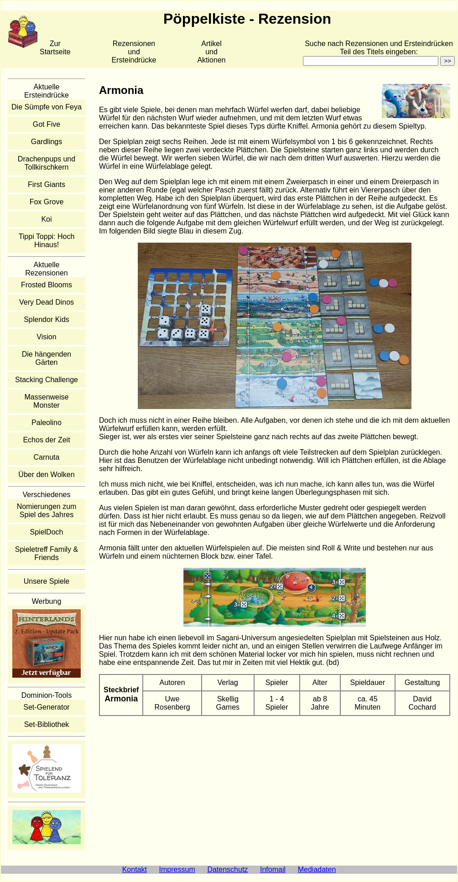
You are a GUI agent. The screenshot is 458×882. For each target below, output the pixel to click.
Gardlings (46, 141)
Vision (46, 337)
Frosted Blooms (46, 285)
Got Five (46, 124)
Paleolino (46, 422)
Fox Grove (47, 202)
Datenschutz (227, 869)
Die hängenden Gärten (47, 358)
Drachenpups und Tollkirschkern (46, 163)
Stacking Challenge (46, 380)
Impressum (177, 869)
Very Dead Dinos (46, 302)
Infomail (273, 869)
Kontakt (134, 869)
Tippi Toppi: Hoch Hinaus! (47, 241)
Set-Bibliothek (46, 724)
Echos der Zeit (46, 440)
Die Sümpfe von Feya (46, 107)
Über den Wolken (46, 474)
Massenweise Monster (47, 401)
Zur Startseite (55, 48)
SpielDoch (46, 532)
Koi (46, 219)
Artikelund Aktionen (211, 52)
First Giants (46, 184)
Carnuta (47, 457)
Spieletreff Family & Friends (46, 553)
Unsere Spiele (47, 581)
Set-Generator (46, 707)
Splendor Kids (46, 319)
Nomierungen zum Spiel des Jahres (47, 511)
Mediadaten (317, 869)
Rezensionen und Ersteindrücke (134, 52)
